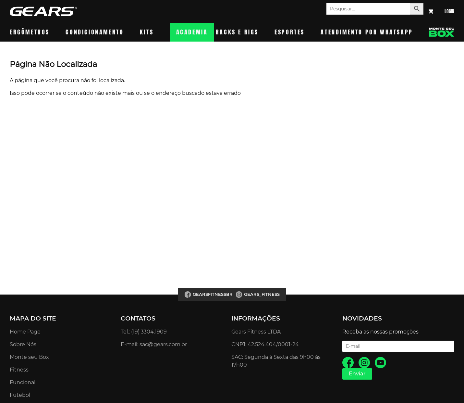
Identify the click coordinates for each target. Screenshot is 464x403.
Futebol (20, 395)
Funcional (22, 382)
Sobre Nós (23, 344)
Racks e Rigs (237, 32)
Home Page (25, 332)
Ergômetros (30, 32)
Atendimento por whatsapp (367, 32)
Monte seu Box (29, 357)
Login (449, 11)
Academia (192, 32)
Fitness (19, 370)
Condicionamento (95, 32)
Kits (146, 32)
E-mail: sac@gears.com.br (154, 344)
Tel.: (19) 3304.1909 (144, 332)
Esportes (290, 32)
